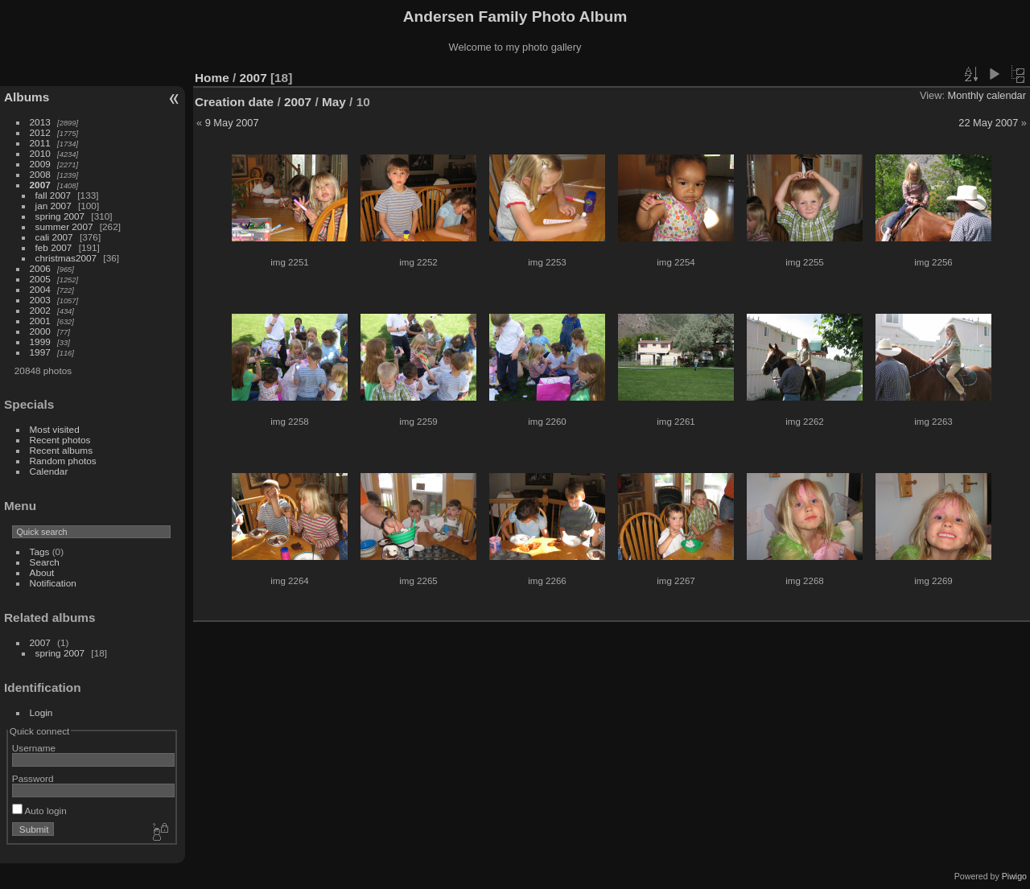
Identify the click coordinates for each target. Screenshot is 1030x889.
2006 (40, 268)
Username (34, 748)
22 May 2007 (988, 123)
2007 (40, 184)
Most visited (55, 429)
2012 (40, 132)
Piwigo (1014, 876)
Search (45, 562)
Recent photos (60, 439)
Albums (26, 97)
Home (212, 77)
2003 (40, 299)
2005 (40, 279)
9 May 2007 (232, 123)
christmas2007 (66, 258)
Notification (53, 583)
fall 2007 (53, 195)
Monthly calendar (987, 95)
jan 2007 (53, 205)
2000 (40, 331)
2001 (40, 320)
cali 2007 (54, 237)
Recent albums (61, 450)
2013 (40, 122)
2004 (40, 289)
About (42, 572)
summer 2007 (64, 226)
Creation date (234, 102)
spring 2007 (60, 216)
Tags (40, 551)
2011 (40, 143)
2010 (40, 153)
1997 (40, 352)
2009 (40, 163)
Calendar (49, 471)
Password (33, 778)
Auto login (39, 810)
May (334, 102)
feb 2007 (53, 247)
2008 (40, 174)
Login (41, 712)
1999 (40, 341)
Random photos (63, 460)
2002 (40, 310)
